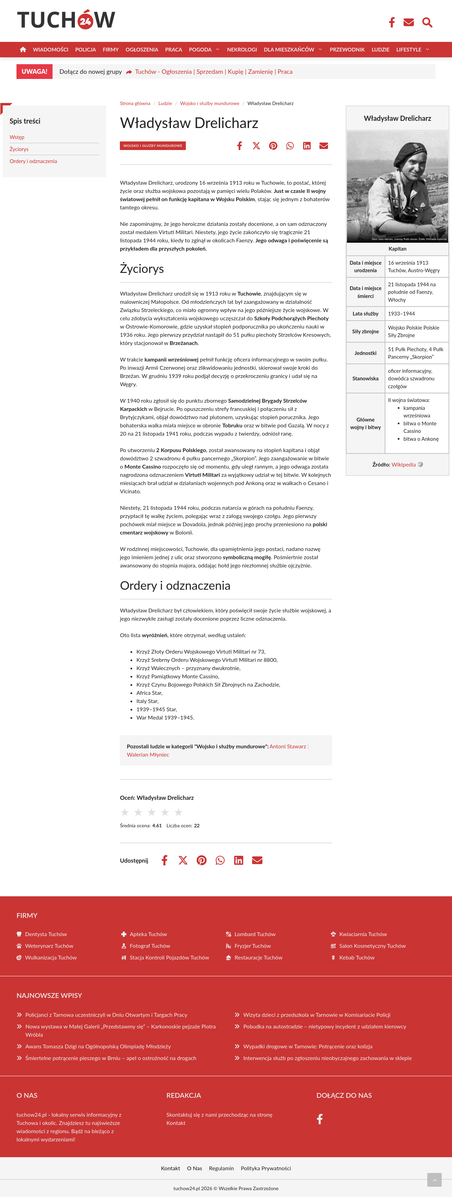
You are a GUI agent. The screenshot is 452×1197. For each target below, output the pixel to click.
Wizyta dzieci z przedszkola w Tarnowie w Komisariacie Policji (317, 1014)
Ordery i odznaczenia (33, 161)
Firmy (110, 49)
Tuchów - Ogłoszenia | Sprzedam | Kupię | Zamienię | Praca (214, 71)
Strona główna (135, 103)
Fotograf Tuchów (150, 945)
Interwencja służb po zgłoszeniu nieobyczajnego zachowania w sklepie (327, 1058)
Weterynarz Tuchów (49, 945)
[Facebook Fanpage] (389, 22)
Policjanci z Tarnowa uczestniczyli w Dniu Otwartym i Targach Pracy (106, 1014)
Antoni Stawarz (287, 746)
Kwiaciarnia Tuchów (363, 934)
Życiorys (19, 149)
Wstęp (17, 137)
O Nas (194, 1168)
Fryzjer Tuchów (253, 945)
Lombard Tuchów (255, 934)
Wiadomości (50, 49)
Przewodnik (347, 49)
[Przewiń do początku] (434, 1180)
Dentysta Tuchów (46, 934)
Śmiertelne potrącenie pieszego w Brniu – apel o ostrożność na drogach (110, 1058)
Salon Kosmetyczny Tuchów (372, 945)
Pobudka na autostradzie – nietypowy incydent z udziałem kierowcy (324, 1026)
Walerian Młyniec (148, 754)
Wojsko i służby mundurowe (209, 103)
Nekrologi (242, 49)
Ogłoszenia (142, 49)
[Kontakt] (408, 22)
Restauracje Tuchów (258, 957)
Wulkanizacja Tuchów (51, 957)
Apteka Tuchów (148, 934)
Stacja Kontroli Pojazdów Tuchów (169, 957)
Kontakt (176, 1122)
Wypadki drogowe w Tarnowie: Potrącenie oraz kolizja (307, 1046)
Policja (85, 49)
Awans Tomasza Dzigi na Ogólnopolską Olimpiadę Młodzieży (98, 1046)
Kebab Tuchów (357, 957)
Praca (173, 49)
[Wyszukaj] (427, 21)
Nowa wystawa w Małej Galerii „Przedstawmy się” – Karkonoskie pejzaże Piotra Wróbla (120, 1030)
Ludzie (380, 49)
